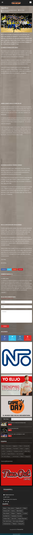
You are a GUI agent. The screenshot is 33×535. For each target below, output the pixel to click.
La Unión (3, 451)
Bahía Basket (8, 448)
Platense (22, 456)
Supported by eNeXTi (16, 534)
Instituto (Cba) (27, 451)
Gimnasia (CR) (6, 510)
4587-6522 (6, 497)
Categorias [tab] (26, 419)
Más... (10, 424)
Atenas (4, 508)
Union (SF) (4, 453)
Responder (4, 292)
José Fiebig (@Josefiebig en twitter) (9, 10)
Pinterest (20, 269)
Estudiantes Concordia (18, 451)
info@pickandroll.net (8, 494)
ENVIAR (5, 326)
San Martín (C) (9, 451)
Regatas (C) (18, 508)
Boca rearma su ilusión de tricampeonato (17, 422)
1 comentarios (6, 11)
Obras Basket (15, 448)
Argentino (27, 448)
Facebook (4, 269)
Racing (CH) (27, 456)
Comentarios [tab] (16, 419)
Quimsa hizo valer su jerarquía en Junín (16, 434)
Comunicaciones (15, 456)
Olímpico (21, 448)
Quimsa (3, 448)
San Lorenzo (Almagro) (6, 456)
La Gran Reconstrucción (13, 428)
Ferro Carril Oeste (20, 453)
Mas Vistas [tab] (6, 419)
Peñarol (25, 508)
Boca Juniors (11, 508)
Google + (14, 269)
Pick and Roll (20, 529)
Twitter (9, 269)
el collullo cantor (5, 278)
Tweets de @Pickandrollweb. (7, 461)
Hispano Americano (11, 453)
